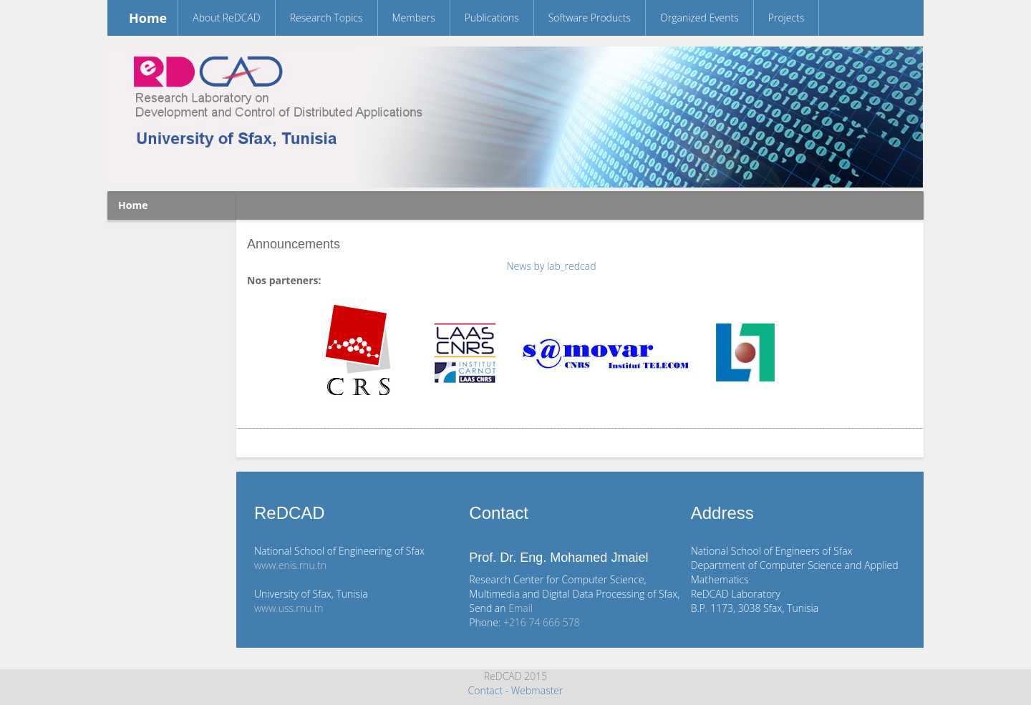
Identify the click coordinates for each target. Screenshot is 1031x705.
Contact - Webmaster (515, 690)
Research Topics (326, 17)
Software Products (589, 17)
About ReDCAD (226, 17)
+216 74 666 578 (541, 622)
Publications (492, 17)
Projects (786, 17)
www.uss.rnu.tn (289, 608)
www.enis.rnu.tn (290, 565)
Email (520, 608)
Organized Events (699, 17)
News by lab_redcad (551, 266)
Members (413, 17)
